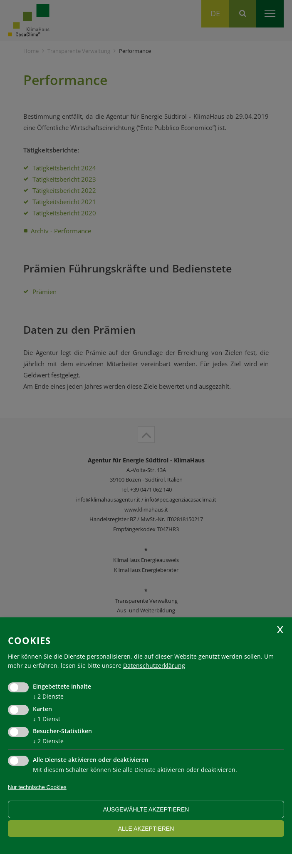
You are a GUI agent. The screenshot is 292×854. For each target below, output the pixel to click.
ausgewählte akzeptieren (146, 809)
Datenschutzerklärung (154, 665)
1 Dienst (46, 719)
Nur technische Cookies (37, 787)
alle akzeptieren (146, 828)
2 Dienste (48, 696)
